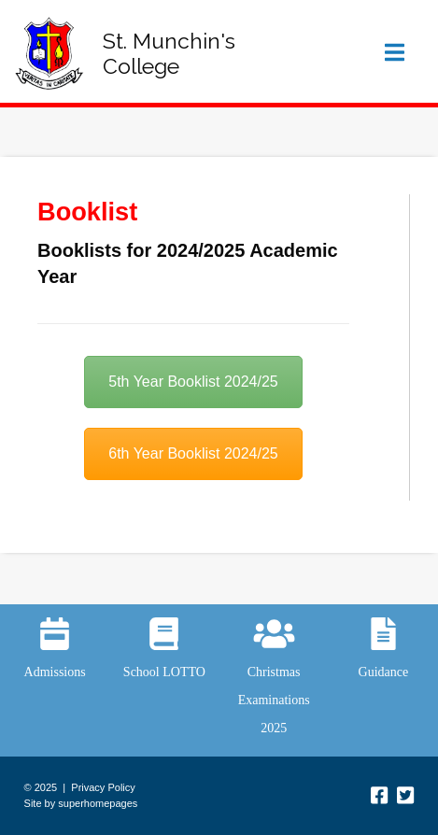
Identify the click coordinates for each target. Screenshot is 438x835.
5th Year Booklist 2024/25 (192, 381)
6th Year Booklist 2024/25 (192, 453)
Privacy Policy (102, 787)
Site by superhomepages (81, 803)
